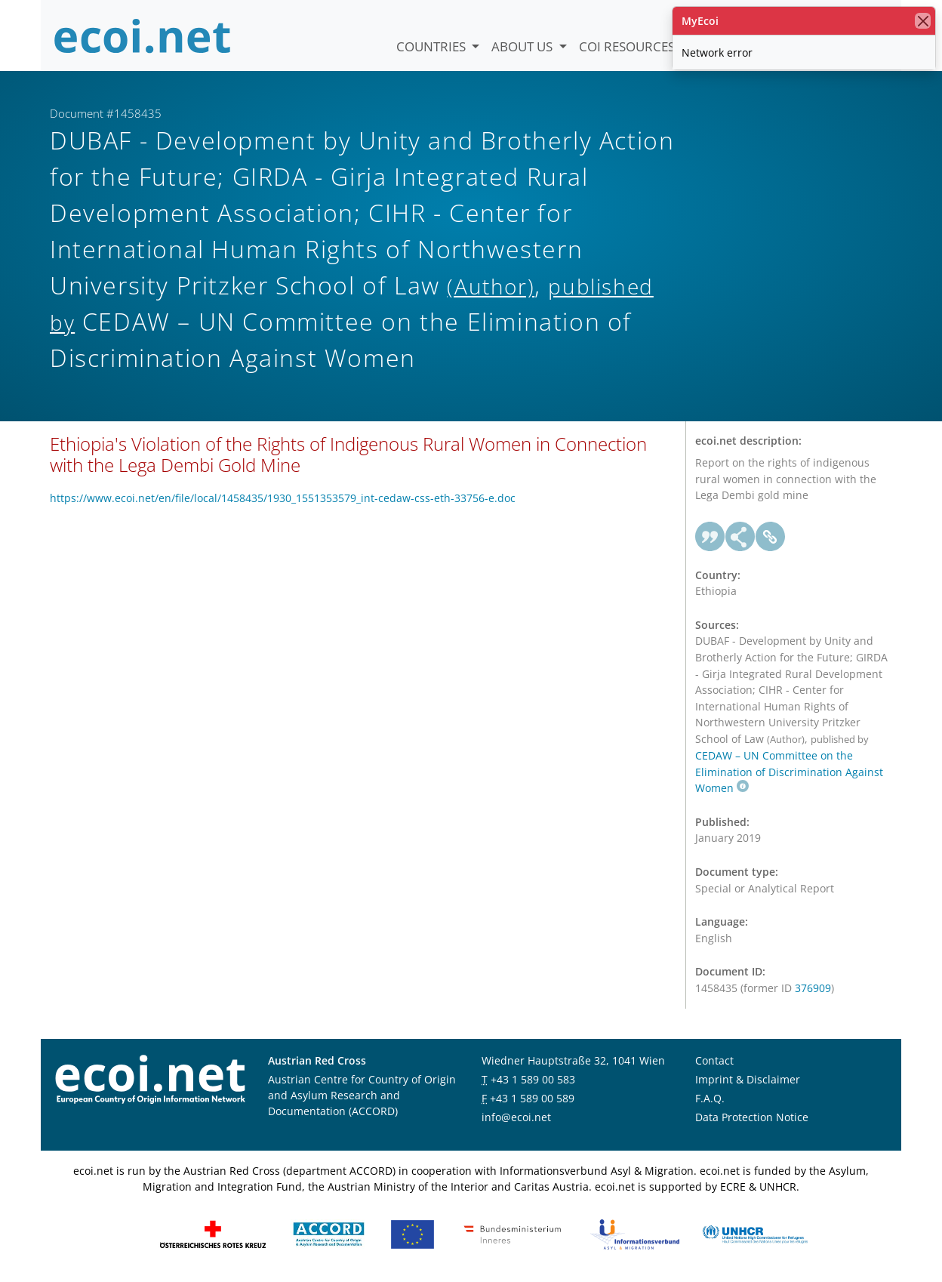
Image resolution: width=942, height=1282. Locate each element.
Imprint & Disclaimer (747, 1079)
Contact (714, 1060)
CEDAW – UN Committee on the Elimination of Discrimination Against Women (789, 771)
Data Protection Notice (751, 1117)
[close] (923, 21)
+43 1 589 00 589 (532, 1098)
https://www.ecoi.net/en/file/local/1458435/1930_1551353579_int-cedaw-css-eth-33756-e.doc (283, 498)
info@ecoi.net (516, 1117)
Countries (432, 46)
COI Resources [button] (628, 46)
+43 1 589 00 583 (533, 1079)
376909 (813, 988)
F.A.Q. (710, 1098)
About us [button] (523, 46)
